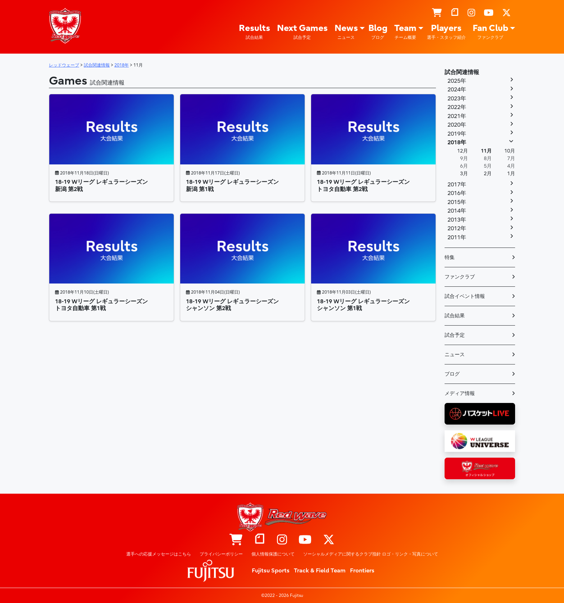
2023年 (456, 98)
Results (254, 32)
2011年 (456, 237)
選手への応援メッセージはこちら (158, 554)
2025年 (456, 81)
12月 (462, 151)
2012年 (456, 228)
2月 (488, 174)
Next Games (302, 32)
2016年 (456, 193)
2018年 (456, 142)
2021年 (456, 116)
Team (405, 32)
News (346, 32)
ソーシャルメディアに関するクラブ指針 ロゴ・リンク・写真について (370, 554)
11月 (486, 151)
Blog (377, 32)
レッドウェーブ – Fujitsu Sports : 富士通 (65, 26)
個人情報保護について (273, 554)
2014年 (456, 211)
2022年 (456, 107)
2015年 (456, 202)
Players (446, 32)
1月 (511, 174)
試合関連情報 (462, 72)
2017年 (456, 184)
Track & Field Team (320, 570)
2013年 (456, 220)
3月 (464, 174)
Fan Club (490, 32)
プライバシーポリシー (221, 554)
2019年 (456, 134)
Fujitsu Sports (271, 570)
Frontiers (362, 570)
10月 (509, 151)
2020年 (456, 125)
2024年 (456, 89)
